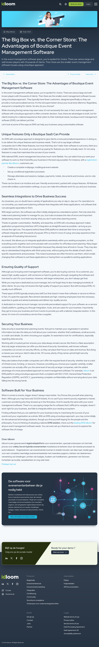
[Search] (60, 4)
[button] (6, 590)
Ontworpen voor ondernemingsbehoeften (43, 604)
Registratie (31, 580)
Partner (29, 627)
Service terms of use (71, 623)
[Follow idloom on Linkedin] (6, 558)
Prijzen (66, 580)
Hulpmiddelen (69, 583)
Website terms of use (71, 617)
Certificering (31, 593)
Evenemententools (34, 583)
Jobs (29, 623)
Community (31, 597)
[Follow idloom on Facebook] (16, 558)
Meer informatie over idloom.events (22, 517)
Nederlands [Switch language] (8, 594)
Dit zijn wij (30, 617)
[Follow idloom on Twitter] (11, 558)
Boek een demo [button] (76, 4)
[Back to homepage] (10, 578)
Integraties (31, 590)
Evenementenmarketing (36, 587)
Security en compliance (35, 600)
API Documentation (71, 587)
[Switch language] (65, 4)
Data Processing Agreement (74, 627)
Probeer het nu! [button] (9, 464)
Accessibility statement (72, 633)
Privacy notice (69, 620)
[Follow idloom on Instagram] (21, 558)
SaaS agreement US (71, 630)
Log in (88, 4)
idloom (86, 370)
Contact (30, 620)
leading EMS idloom (83, 422)
